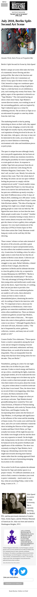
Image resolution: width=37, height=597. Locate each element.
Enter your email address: (10, 577)
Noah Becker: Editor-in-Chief (18, 591)
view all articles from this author (11, 562)
